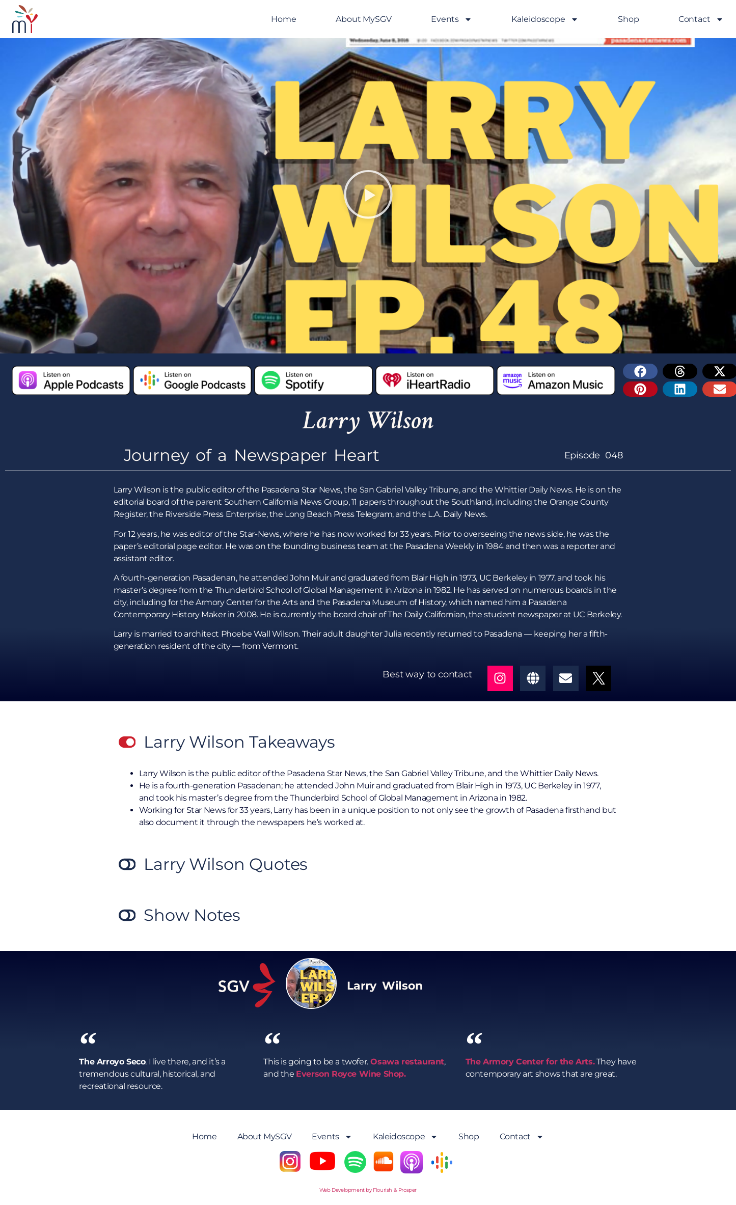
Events (451, 19)
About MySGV (364, 19)
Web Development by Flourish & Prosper (368, 1190)
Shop (628, 19)
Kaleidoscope (545, 19)
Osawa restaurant (406, 1061)
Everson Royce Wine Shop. (350, 1074)
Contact (701, 19)
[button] (368, 196)
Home (283, 19)
